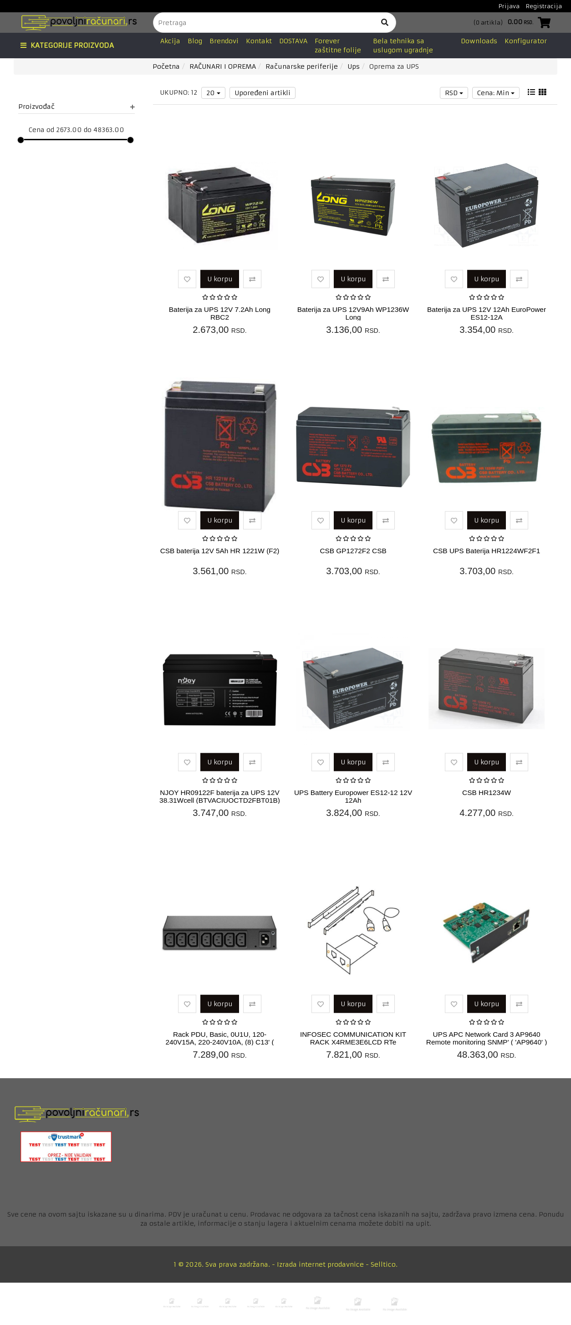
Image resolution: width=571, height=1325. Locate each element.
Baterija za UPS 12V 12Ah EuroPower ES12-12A (486, 313)
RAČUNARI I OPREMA (222, 66)
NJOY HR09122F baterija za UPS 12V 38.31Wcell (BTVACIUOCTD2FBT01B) (219, 796)
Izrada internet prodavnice (320, 1264)
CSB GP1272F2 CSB (353, 551)
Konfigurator (526, 41)
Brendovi (224, 41)
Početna (166, 66)
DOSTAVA (293, 41)
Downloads (479, 41)
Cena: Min (496, 93)
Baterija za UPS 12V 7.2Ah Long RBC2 (219, 313)
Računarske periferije (301, 66)
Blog (195, 41)
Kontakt (259, 41)
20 (213, 93)
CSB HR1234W (486, 792)
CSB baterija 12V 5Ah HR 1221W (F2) (220, 551)
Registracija (544, 6)
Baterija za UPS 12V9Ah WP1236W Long (353, 313)
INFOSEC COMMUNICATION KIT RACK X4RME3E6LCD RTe (353, 1038)
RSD (454, 93)
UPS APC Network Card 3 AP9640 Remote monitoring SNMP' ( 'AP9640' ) (486, 1038)
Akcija (170, 41)
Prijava (509, 6)
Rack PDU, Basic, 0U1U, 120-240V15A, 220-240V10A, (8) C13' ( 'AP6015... (219, 1042)
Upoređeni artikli (263, 93)
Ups (353, 66)
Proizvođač (76, 106)
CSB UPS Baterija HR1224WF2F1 (486, 551)
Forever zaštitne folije (338, 45)
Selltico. (384, 1264)
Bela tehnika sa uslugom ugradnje (403, 45)
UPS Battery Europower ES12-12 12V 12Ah (353, 796)
